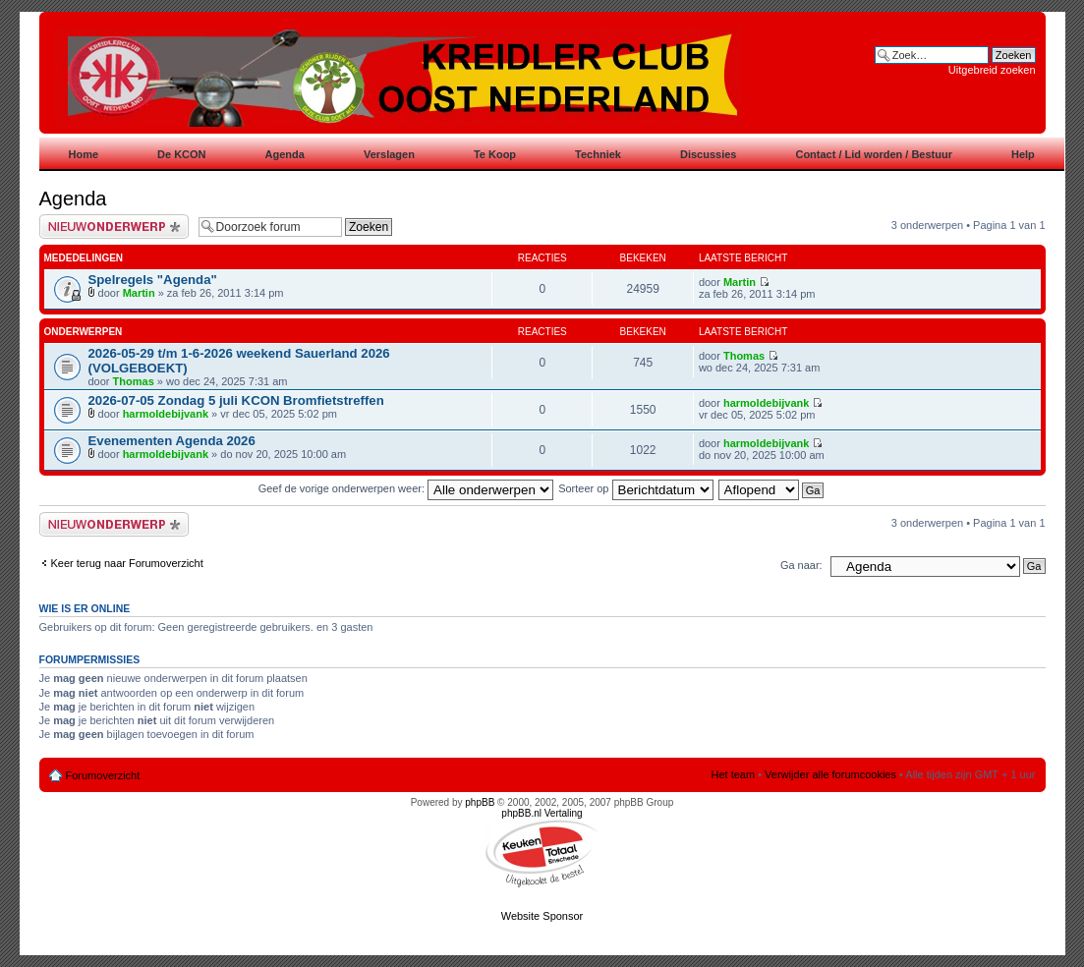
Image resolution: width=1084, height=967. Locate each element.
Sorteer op (635, 488)
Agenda (73, 198)
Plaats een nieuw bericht (114, 226)
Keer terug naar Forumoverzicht (127, 563)
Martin (139, 293)
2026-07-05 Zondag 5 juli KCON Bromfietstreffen (236, 400)
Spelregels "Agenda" (152, 279)
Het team (733, 774)
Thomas (133, 381)
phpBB (479, 802)
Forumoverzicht (103, 775)
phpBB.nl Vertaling (541, 813)
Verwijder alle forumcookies (830, 774)
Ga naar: (801, 565)
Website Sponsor (542, 916)
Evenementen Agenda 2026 (172, 440)
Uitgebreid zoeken (992, 70)
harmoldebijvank (165, 414)
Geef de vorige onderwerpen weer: (405, 488)
